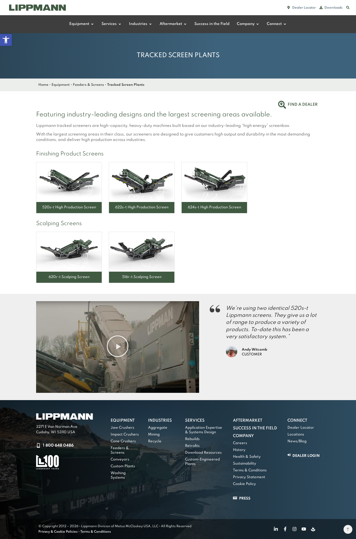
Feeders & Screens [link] (88, 85)
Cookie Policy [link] (244, 484)
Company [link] (243, 436)
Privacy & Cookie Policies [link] (58, 531)
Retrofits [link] (192, 446)
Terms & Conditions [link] (250, 470)
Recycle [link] (154, 441)
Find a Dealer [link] (303, 105)
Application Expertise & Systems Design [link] (203, 430)
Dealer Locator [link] (300, 428)
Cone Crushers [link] (123, 441)
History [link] (239, 450)
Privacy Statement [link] (249, 477)
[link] (6, 40)
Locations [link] (295, 434)
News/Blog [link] (297, 441)
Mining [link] (154, 434)
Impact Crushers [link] (125, 434)
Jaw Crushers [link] (122, 428)
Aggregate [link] (157, 428)
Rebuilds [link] (192, 439)
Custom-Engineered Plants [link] (202, 462)
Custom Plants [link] (123, 466)
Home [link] (43, 85)
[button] (117, 347)
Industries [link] (160, 420)
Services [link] (195, 420)
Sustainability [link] (244, 463)
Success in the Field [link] (255, 428)
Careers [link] (240, 443)
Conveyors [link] (120, 459)
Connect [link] (297, 420)
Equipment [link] (61, 85)
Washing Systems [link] (118, 475)
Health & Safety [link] (247, 457)
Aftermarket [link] (247, 420)
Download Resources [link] (203, 453)
